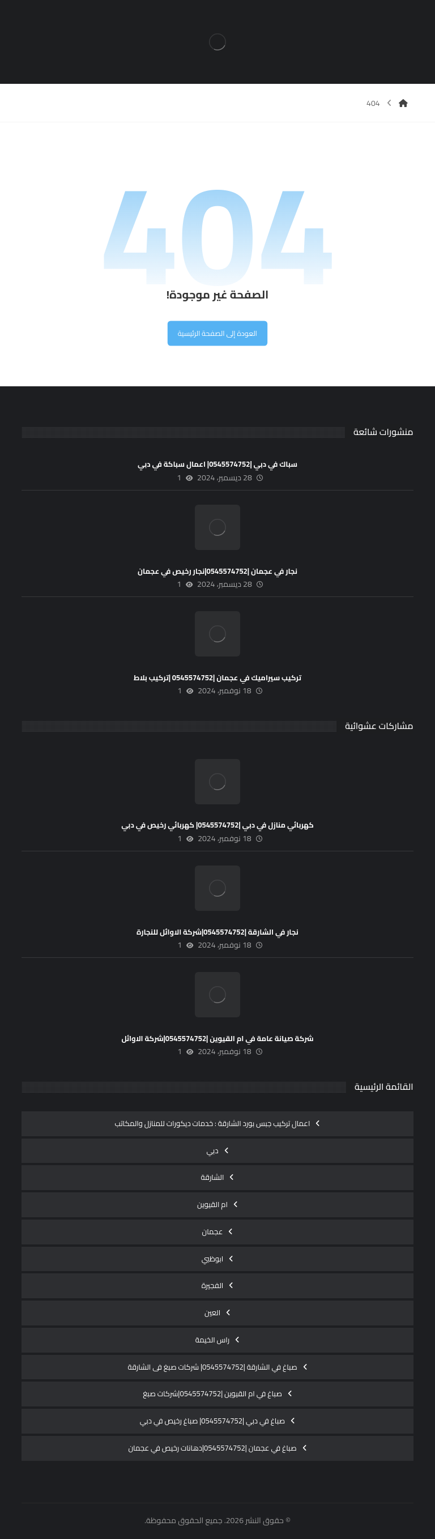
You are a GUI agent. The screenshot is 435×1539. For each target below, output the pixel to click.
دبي (212, 1150)
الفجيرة (213, 1285)
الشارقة (212, 1177)
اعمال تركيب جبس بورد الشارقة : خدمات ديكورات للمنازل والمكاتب (212, 1123)
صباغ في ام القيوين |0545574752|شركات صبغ (212, 1393)
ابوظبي (213, 1258)
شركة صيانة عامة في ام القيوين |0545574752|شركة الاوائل (217, 1038)
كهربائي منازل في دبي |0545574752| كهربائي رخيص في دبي (217, 825)
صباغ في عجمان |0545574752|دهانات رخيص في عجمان (212, 1448)
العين (212, 1312)
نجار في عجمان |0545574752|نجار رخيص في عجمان (217, 571)
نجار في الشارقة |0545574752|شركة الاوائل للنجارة (217, 932)
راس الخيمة (212, 1339)
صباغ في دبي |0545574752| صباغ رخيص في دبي (212, 1420)
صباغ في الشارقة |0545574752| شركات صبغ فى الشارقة (212, 1367)
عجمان (212, 1231)
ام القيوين (212, 1204)
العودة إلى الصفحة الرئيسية (217, 332)
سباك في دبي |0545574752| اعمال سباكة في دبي (217, 464)
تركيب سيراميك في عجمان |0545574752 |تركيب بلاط (217, 677)
